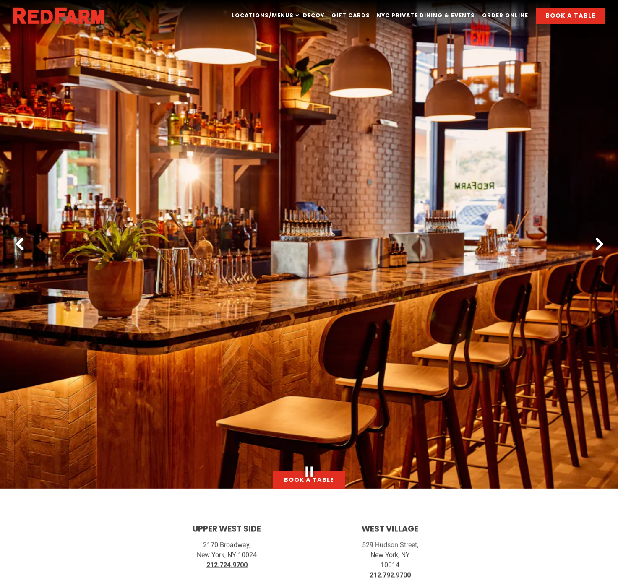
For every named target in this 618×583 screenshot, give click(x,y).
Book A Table (570, 15)
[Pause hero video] (309, 455)
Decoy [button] (313, 15)
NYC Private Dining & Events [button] (426, 15)
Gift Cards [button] (350, 15)
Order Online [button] (505, 15)
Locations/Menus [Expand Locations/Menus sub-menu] (263, 15)
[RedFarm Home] (59, 15)
